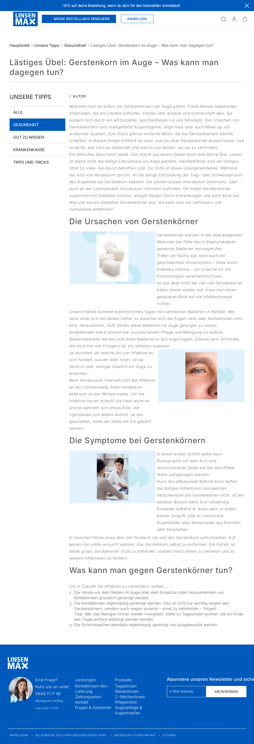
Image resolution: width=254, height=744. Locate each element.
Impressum (19, 735)
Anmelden (137, 19)
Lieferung (83, 691)
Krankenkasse (29, 149)
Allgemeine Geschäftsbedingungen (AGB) (71, 735)
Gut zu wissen (28, 137)
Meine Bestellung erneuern (79, 19)
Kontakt (81, 702)
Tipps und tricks (31, 162)
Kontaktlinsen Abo (91, 685)
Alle (18, 112)
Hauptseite (20, 45)
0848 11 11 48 (48, 693)
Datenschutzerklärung (134, 735)
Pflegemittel (126, 702)
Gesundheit (75, 45)
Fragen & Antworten (93, 707)
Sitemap (169, 735)
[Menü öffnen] (6, 18)
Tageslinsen (126, 685)
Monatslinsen (127, 691)
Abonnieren (226, 691)
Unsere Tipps (47, 45)
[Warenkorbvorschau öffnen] (245, 18)
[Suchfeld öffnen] (223, 18)
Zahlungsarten (88, 696)
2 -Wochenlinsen (130, 696)
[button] (234, 18)
